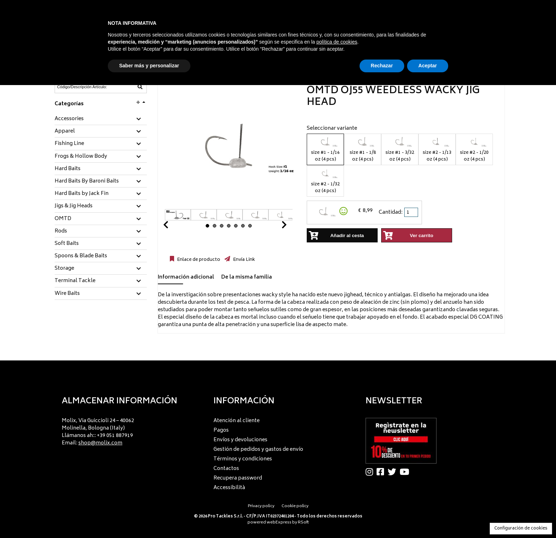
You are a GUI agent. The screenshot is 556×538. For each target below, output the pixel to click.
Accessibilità (229, 487)
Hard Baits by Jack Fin (82, 194)
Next (275, 226)
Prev (174, 226)
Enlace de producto (198, 260)
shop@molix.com (100, 443)
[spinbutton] (411, 212)
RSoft (303, 522)
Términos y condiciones (242, 459)
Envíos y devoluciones (240, 440)
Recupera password (237, 478)
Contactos (226, 468)
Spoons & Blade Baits (81, 256)
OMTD (63, 219)
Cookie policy (295, 506)
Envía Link (243, 260)
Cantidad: (390, 212)
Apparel (65, 131)
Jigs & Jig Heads (74, 206)
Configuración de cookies (520, 528)
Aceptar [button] (427, 65)
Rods (61, 231)
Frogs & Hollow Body (81, 156)
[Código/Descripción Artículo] (83, 87)
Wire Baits (67, 294)
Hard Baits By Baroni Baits (87, 181)
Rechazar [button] (382, 65)
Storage (64, 268)
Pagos (221, 430)
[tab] (101, 119)
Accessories (69, 119)
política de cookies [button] (336, 42)
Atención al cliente (236, 420)
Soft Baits (67, 244)
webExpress (279, 522)
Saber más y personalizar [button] (149, 65)
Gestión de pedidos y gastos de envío (258, 449)
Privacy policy (261, 506)
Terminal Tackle (75, 281)
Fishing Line (69, 144)
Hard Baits (67, 169)
